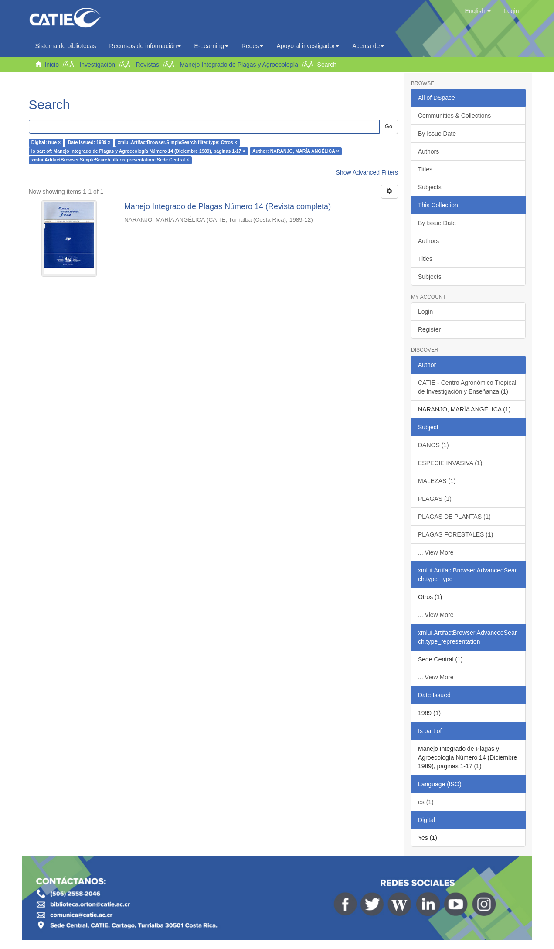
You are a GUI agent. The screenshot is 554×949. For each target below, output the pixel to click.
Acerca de (368, 45)
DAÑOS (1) (433, 445)
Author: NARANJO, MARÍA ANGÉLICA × (295, 151)
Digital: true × (46, 142)
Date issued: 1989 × (89, 142)
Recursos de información (145, 45)
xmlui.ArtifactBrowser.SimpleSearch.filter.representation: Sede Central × (110, 160)
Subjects (430, 187)
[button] (477, 11)
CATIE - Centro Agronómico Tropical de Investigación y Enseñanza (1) (467, 387)
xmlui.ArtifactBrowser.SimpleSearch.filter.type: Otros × (177, 142)
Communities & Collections (454, 115)
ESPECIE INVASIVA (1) (450, 462)
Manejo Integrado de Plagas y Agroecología (239, 64)
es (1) (426, 801)
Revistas (147, 64)
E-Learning (211, 45)
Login (425, 311)
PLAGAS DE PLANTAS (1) (454, 516)
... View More (435, 552)
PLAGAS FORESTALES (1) (455, 534)
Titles (425, 169)
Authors (428, 151)
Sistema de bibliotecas (65, 45)
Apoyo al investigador (307, 45)
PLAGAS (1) (435, 498)
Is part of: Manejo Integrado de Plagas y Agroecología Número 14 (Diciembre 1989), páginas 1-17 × (138, 151)
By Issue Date (437, 133)
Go (388, 126)
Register (429, 329)
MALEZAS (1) (436, 480)
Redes (252, 45)
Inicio (51, 64)
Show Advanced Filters (367, 172)
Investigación (97, 64)
